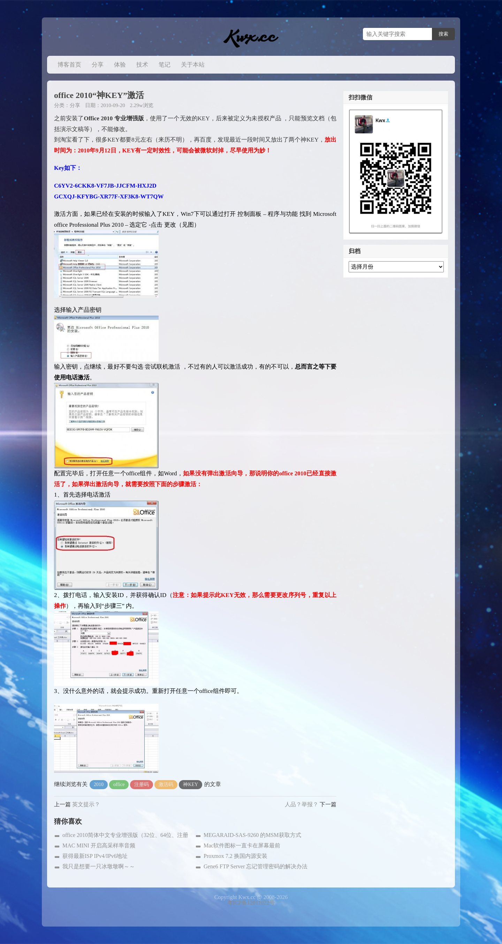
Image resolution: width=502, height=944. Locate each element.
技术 (142, 64)
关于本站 (193, 64)
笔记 (164, 64)
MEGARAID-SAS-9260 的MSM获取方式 (252, 835)
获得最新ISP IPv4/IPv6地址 (95, 856)
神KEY (190, 784)
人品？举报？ (301, 804)
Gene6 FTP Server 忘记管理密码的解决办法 (256, 866)
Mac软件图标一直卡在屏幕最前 (242, 845)
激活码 (166, 784)
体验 (120, 64)
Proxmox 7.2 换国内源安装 (235, 856)
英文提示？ (86, 804)
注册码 (141, 784)
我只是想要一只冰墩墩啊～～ (98, 866)
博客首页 (69, 64)
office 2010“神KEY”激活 (99, 95)
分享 (98, 64)
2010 (99, 784)
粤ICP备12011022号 (251, 903)
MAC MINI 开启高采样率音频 (98, 845)
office (118, 784)
